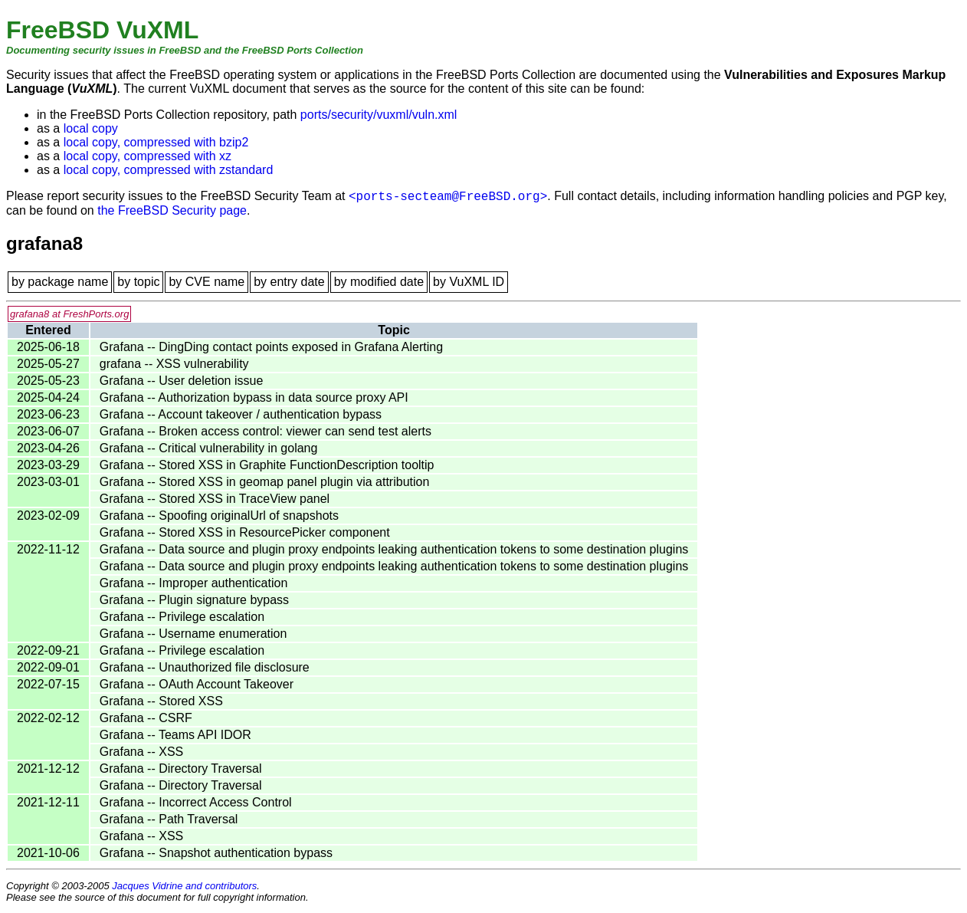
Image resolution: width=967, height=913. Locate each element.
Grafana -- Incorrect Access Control (196, 802)
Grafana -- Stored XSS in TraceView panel (214, 498)
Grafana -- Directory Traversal (181, 768)
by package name (59, 281)
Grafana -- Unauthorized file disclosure (205, 667)
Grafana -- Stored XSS (161, 701)
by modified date (379, 281)
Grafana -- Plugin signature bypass (194, 599)
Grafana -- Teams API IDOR (175, 734)
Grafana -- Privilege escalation (182, 616)
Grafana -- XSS (141, 751)
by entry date (289, 281)
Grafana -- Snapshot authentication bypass (216, 852)
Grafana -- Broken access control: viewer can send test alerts (265, 431)
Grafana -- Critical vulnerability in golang (209, 448)
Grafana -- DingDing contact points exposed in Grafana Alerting (271, 346)
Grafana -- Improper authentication (193, 583)
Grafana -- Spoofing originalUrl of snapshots (219, 515)
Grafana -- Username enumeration (193, 633)
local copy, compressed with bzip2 (156, 142)
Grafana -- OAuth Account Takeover (196, 684)
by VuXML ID (468, 281)
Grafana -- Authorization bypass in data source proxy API (254, 397)
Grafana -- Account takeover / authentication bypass (241, 414)
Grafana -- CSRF (146, 717)
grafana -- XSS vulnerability (174, 363)
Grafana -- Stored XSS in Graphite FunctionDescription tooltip (267, 464)
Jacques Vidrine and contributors (184, 886)
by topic (138, 281)
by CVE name (206, 281)
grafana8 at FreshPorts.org (69, 314)
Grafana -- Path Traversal (169, 819)
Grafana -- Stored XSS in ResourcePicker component (245, 532)
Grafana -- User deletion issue (181, 380)
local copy (91, 128)
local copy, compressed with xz (147, 156)
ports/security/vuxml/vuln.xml (378, 114)
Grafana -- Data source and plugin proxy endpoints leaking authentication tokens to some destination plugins (394, 549)
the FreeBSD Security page (172, 210)
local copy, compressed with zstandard (169, 169)
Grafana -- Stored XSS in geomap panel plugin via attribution (264, 481)
